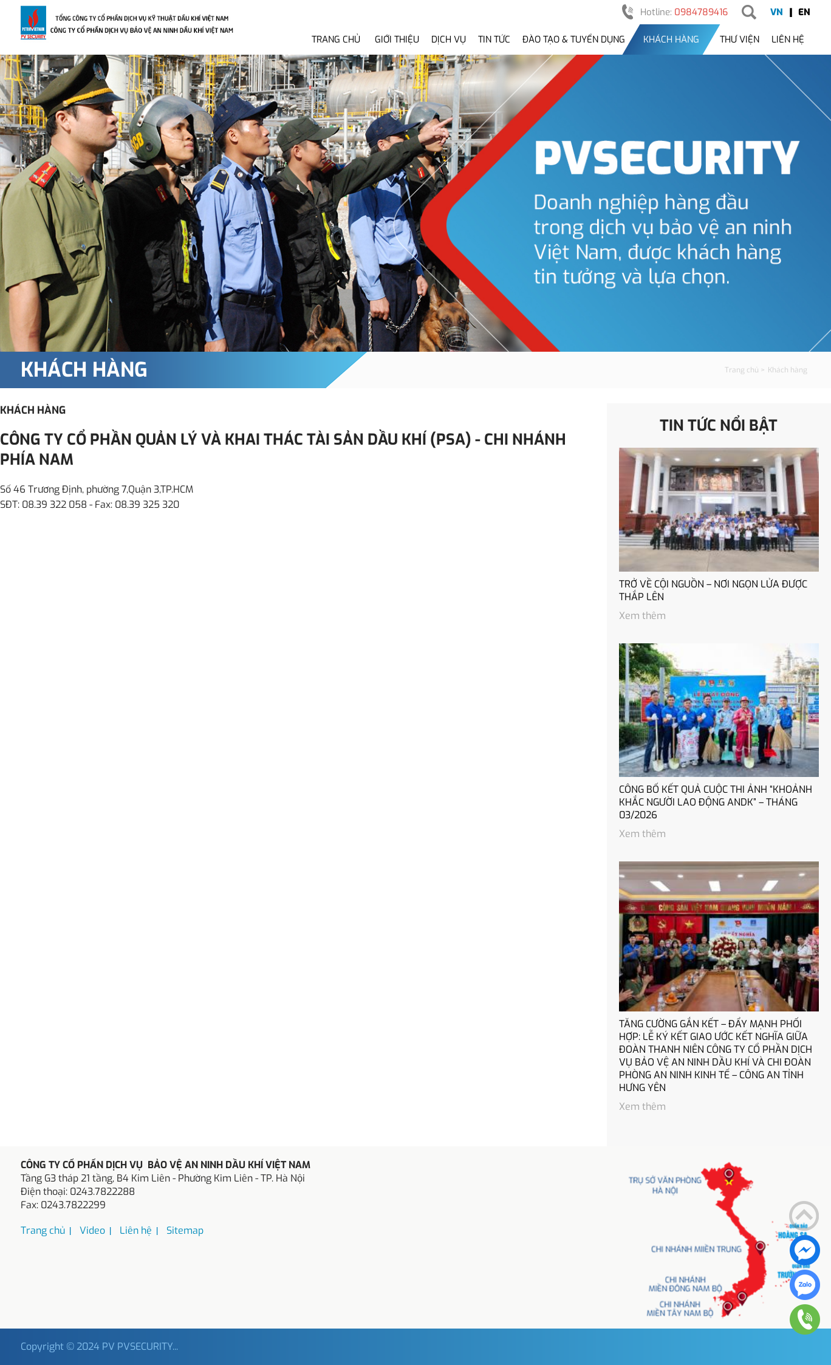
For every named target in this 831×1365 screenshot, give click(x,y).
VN (776, 12)
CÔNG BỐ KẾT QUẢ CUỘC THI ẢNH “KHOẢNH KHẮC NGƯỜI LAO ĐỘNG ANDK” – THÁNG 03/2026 (715, 802)
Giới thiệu (397, 39)
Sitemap (184, 1230)
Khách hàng (671, 39)
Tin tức (494, 39)
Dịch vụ (448, 39)
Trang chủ (336, 39)
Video (92, 1230)
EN (804, 12)
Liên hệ (787, 39)
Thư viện (739, 39)
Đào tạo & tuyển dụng (573, 39)
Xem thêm (642, 615)
